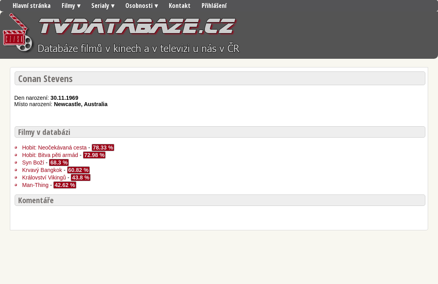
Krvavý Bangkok (42, 170)
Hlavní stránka (32, 5)
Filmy (68, 5)
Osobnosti (139, 5)
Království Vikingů (44, 177)
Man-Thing (35, 185)
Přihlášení (214, 5)
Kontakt (180, 5)
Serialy (100, 5)
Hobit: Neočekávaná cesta (55, 147)
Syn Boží (33, 162)
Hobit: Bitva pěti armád (50, 155)
